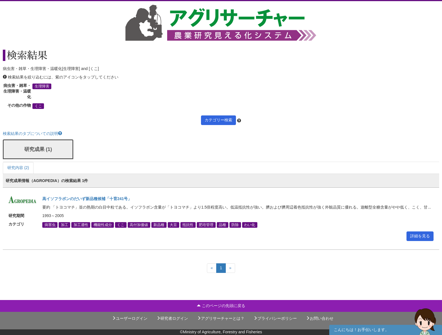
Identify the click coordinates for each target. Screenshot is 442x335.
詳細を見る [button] (420, 236)
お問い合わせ (319, 318)
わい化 (249, 225)
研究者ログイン (172, 318)
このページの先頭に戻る (221, 305)
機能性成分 (103, 225)
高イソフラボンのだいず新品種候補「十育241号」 (87, 198)
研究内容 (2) (18, 167)
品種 (222, 225)
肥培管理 (206, 225)
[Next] (230, 268)
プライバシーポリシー (275, 318)
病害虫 (50, 225)
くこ (38, 106)
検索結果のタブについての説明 (32, 133)
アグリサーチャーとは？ (220, 318)
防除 (235, 225)
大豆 (173, 225)
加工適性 (81, 225)
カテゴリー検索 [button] (218, 120)
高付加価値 (139, 225)
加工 (64, 225)
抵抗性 (187, 225)
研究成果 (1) (38, 149)
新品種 (158, 225)
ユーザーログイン (129, 318)
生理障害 (42, 86)
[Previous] (211, 268)
